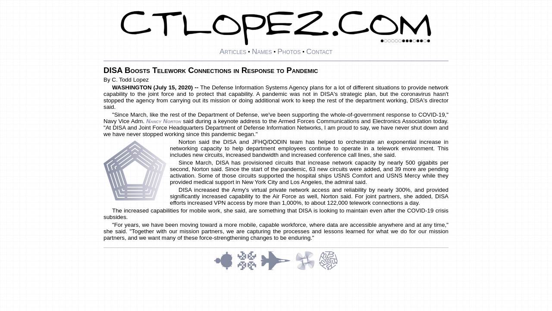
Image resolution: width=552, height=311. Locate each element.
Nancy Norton (163, 121)
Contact (319, 51)
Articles (233, 51)
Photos (289, 51)
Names (262, 51)
